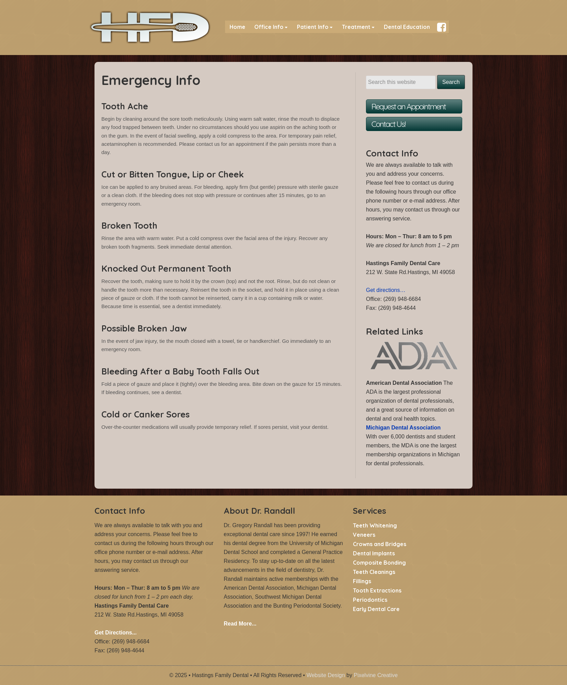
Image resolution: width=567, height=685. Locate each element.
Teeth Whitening (375, 525)
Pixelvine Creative (376, 675)
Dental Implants (374, 553)
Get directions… (385, 290)
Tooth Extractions (377, 590)
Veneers (364, 534)
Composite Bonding (379, 562)
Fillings (362, 581)
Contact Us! (388, 124)
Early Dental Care (376, 609)
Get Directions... (115, 632)
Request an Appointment (408, 106)
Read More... (240, 624)
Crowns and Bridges (379, 544)
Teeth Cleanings (374, 571)
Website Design (326, 675)
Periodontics (370, 599)
